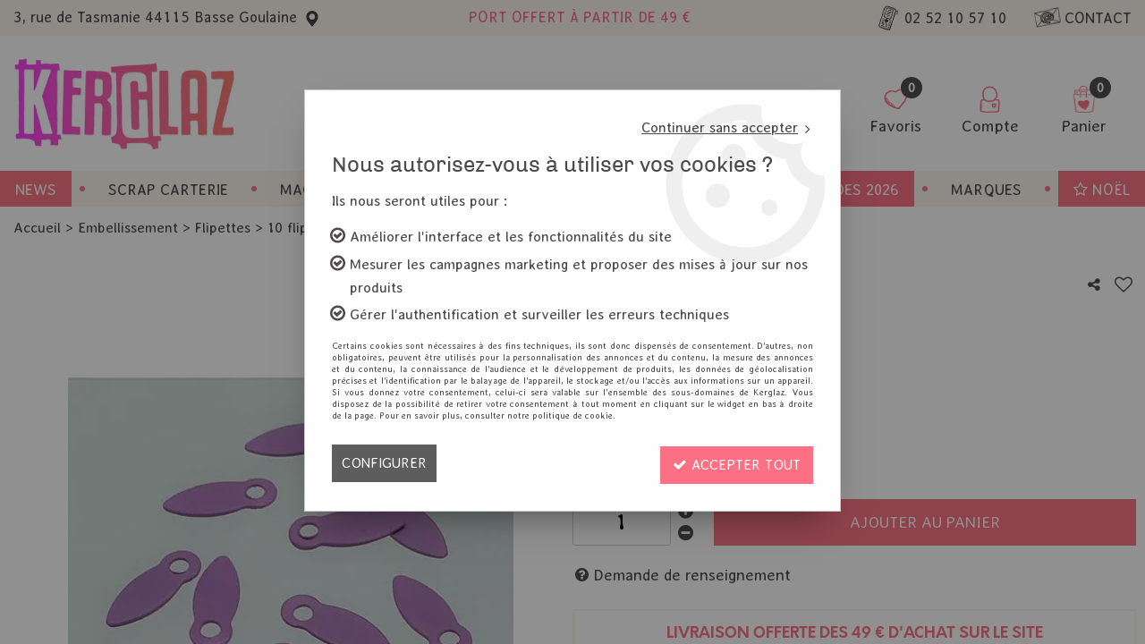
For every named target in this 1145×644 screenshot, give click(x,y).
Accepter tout (734, 462)
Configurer (384, 462)
